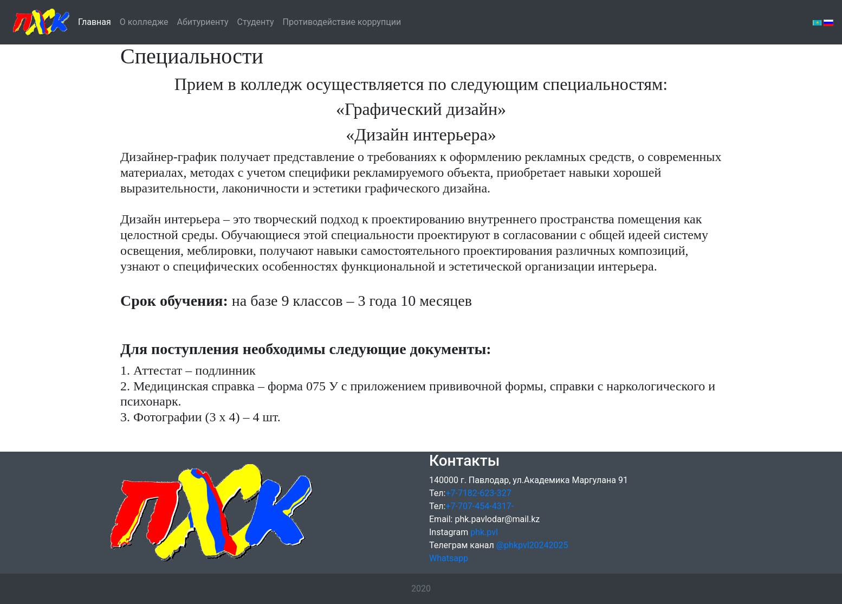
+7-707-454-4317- (479, 506)
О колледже (144, 22)
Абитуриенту (203, 22)
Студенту (255, 22)
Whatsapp (448, 558)
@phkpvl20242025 (532, 545)
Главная (94, 21)
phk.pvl (484, 532)
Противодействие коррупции (342, 21)
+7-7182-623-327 (478, 493)
